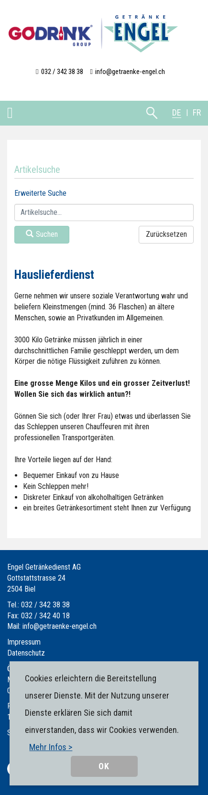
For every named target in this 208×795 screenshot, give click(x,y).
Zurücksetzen (166, 234)
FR (197, 112)
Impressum (24, 642)
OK (104, 766)
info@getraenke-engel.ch (130, 71)
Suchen (42, 234)
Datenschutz (26, 652)
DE (176, 112)
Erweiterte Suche (40, 193)
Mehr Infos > (50, 747)
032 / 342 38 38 (62, 71)
